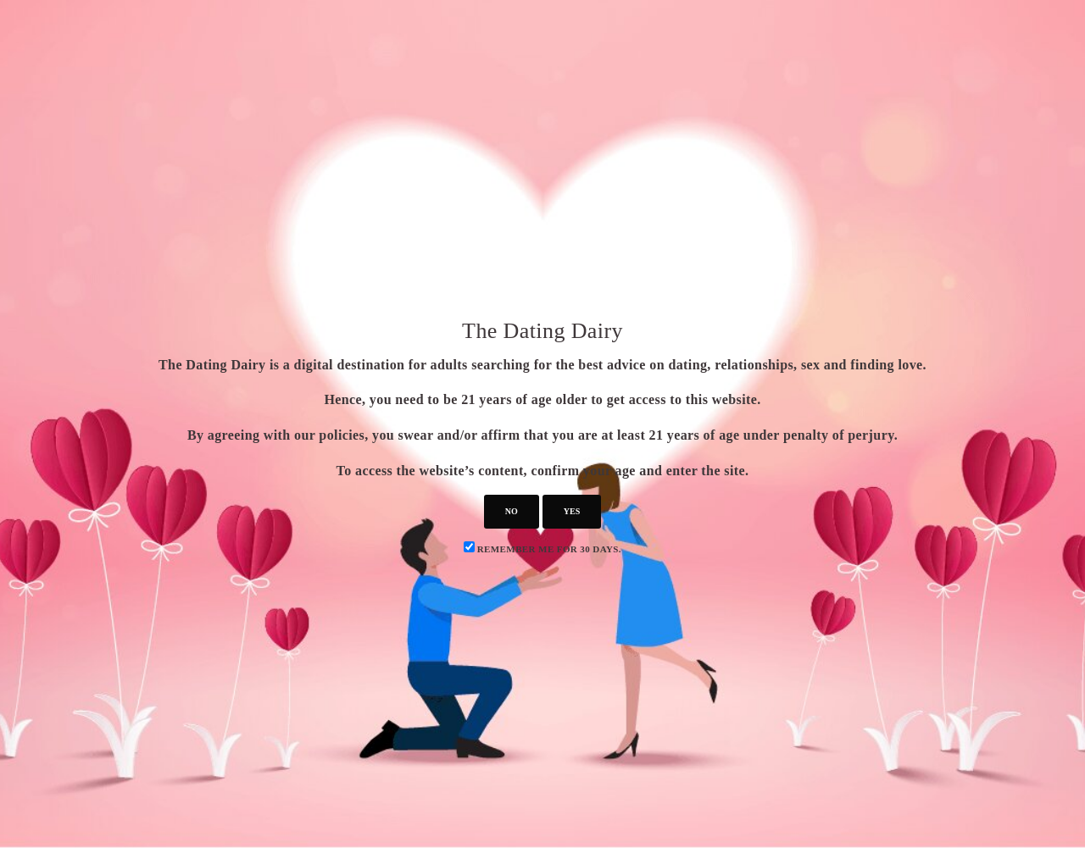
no (511, 511)
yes (572, 511)
